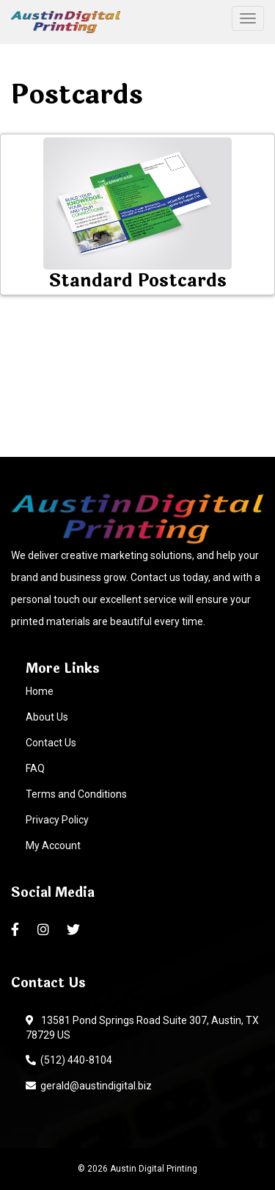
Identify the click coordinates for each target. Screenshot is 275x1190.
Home (40, 691)
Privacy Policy (57, 820)
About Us (47, 717)
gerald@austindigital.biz (89, 1086)
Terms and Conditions (76, 794)
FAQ (35, 768)
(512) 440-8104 (69, 1060)
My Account (53, 845)
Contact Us (51, 743)
